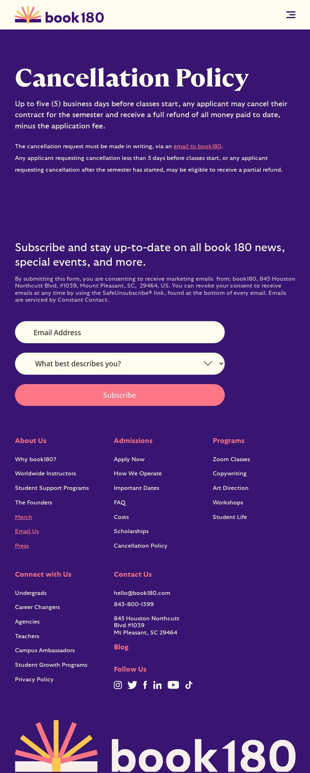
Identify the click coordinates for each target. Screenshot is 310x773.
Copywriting (230, 474)
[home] (59, 15)
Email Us (27, 531)
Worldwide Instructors (45, 474)
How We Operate (138, 474)
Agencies (27, 622)
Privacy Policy (34, 679)
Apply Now (129, 459)
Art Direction (231, 488)
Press (22, 546)
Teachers (27, 636)
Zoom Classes (231, 459)
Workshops (228, 503)
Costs (121, 517)
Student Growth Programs (51, 665)
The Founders (33, 503)
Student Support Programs (52, 488)
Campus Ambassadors (45, 650)
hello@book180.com (142, 593)
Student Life (230, 517)
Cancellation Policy (141, 546)
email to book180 (198, 146)
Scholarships (131, 531)
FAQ (120, 503)
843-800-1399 (134, 604)
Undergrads (30, 593)
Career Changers (37, 607)
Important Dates (136, 488)
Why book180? (36, 459)
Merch (23, 517)
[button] (290, 15)
